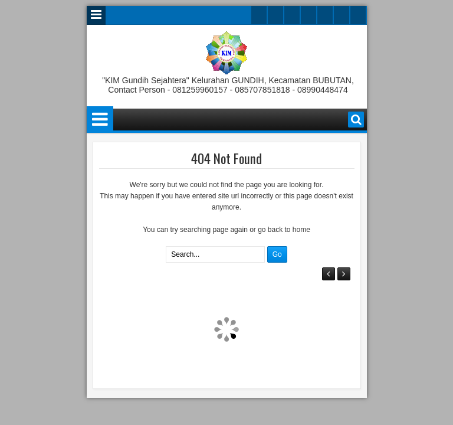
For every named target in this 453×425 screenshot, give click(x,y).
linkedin (325, 15)
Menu (96, 15)
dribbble (341, 15)
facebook (275, 15)
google (292, 15)
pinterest (358, 15)
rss (308, 15)
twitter (259, 15)
